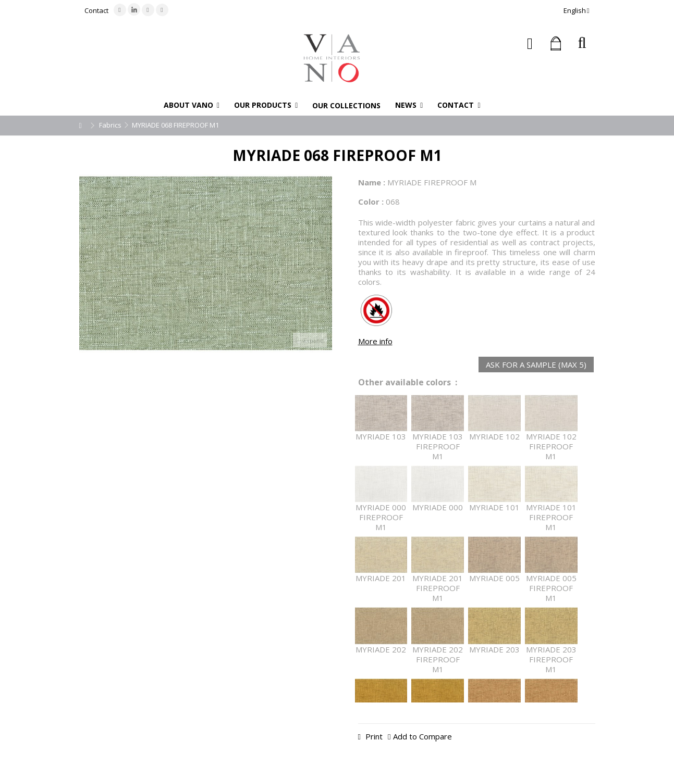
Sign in (530, 43)
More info (375, 341)
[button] (191, 105)
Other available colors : (407, 382)
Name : (371, 182)
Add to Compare (422, 736)
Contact (96, 10)
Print (373, 736)
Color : (371, 201)
